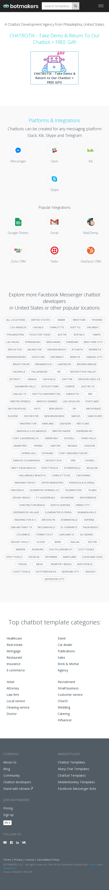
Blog (6, 769)
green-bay (51, 438)
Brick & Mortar (68, 664)
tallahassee (39, 371)
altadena (86, 534)
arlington (34, 349)
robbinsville (69, 519)
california (83, 475)
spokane (47, 453)
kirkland (48, 423)
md (90, 393)
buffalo (79, 334)
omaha (31, 379)
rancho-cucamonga (26, 460)
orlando (93, 327)
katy (37, 408)
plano (93, 490)
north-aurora (60, 505)
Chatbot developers (17, 782)
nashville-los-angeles (32, 431)
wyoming (51, 556)
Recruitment (66, 682)
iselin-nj (34, 556)
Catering (64, 714)
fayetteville (50, 467)
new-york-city (93, 342)
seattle (75, 327)
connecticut (44, 534)
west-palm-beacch (23, 467)
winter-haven (61, 431)
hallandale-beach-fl (32, 475)
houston (38, 357)
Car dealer (65, 645)
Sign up (8, 815)
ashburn (37, 549)
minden (20, 549)
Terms (7, 859)
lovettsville (21, 571)
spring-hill (29, 453)
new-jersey (56, 408)
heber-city (83, 505)
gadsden (65, 423)
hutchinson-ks (46, 571)
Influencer (65, 720)
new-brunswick (54, 416)
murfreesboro (16, 357)
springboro (33, 342)
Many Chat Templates (73, 769)
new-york (79, 319)
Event (62, 638)
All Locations (15, 319)
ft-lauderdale (45, 497)
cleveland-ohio (92, 556)
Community (11, 775)
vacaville (19, 371)
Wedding (64, 707)
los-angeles (18, 327)
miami (61, 319)
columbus (23, 534)
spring (38, 445)
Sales (61, 657)
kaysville (49, 379)
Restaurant (14, 657)
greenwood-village (26, 512)
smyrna (89, 519)
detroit (14, 379)
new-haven (53, 342)
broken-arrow (86, 364)
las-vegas (12, 342)
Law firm (13, 694)
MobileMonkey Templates (76, 782)
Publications (66, 651)
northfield (85, 564)
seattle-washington (46, 393)
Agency (63, 670)
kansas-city (94, 357)
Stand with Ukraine (16, 789)
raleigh (90, 571)
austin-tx (87, 386)
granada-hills (86, 512)
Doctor (12, 714)
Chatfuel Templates (72, 775)
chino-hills (88, 438)
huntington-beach (32, 505)
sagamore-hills (25, 386)
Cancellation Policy (48, 859)
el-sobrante (69, 527)
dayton (67, 379)
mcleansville (46, 527)
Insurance (13, 664)
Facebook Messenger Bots (77, 789)
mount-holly (20, 542)
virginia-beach (56, 349)
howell (90, 460)
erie (73, 460)
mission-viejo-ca (89, 379)
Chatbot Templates (71, 762)
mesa (39, 564)
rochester (31, 416)
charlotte (56, 327)
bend (58, 542)
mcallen (92, 467)
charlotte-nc (61, 475)
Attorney (13, 688)
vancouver (94, 416)
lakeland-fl (66, 534)
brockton (15, 349)
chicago (38, 327)
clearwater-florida (58, 512)
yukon (22, 564)
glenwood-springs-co (44, 490)
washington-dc (25, 482)
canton (55, 445)
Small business (68, 688)
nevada (72, 445)
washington (28, 423)
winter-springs (20, 401)
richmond (67, 497)
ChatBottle (9, 868)
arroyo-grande (46, 401)
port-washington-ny (73, 453)
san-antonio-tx (21, 527)
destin (92, 542)
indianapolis (43, 364)
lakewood (64, 364)
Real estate (15, 645)
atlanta (77, 349)
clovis (40, 542)
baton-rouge (17, 408)
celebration (73, 490)
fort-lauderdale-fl (26, 438)
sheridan (72, 342)
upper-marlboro (52, 482)
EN (7, 823)
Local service (16, 701)
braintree (20, 445)
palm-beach (90, 527)
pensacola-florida (81, 482)
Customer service (70, 694)
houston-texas (40, 334)
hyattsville (14, 556)
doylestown (49, 386)
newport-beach (61, 564)
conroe (70, 386)
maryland (69, 556)
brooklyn (48, 519)
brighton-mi (21, 364)
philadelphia (15, 334)
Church (63, 701)
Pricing (8, 808)
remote (75, 357)
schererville (72, 467)
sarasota (72, 393)
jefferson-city (54, 579)
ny (74, 408)
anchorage (93, 408)
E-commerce (16, 670)
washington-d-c (25, 519)
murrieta (95, 349)
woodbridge (88, 497)
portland (92, 401)
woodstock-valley (83, 371)
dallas (75, 542)
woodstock (53, 460)
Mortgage (14, 651)
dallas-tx (19, 393)
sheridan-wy (84, 431)
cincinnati (57, 357)
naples (75, 416)
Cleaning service (18, 707)
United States (40, 319)
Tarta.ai (93, 864)
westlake (83, 423)
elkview (13, 416)
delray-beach (21, 497)
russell (69, 438)
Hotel (10, 682)
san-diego (17, 490)
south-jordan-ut (61, 549)
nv (59, 371)
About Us (9, 762)
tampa (96, 334)
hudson (89, 445)
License (29, 859)
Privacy (18, 859)
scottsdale (86, 549)
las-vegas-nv (71, 401)
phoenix (97, 319)
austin (62, 334)
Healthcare (14, 638)
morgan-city (70, 571)
